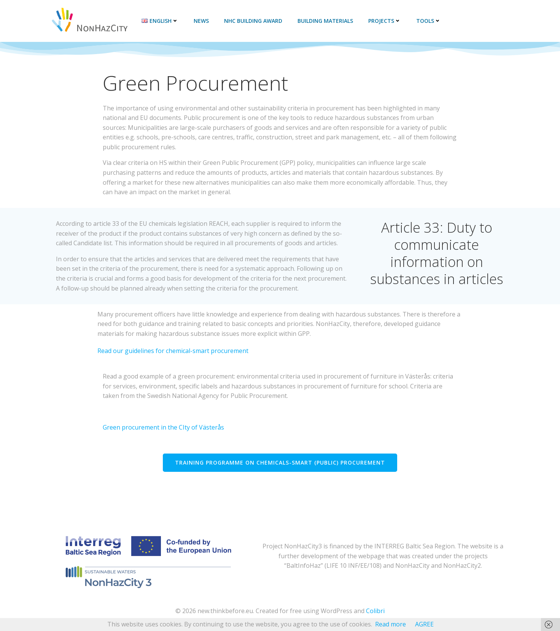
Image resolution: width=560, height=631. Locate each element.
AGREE (424, 624)
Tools (427, 20)
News (199, 20)
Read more (390, 624)
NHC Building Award (252, 20)
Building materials (324, 20)
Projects (383, 20)
